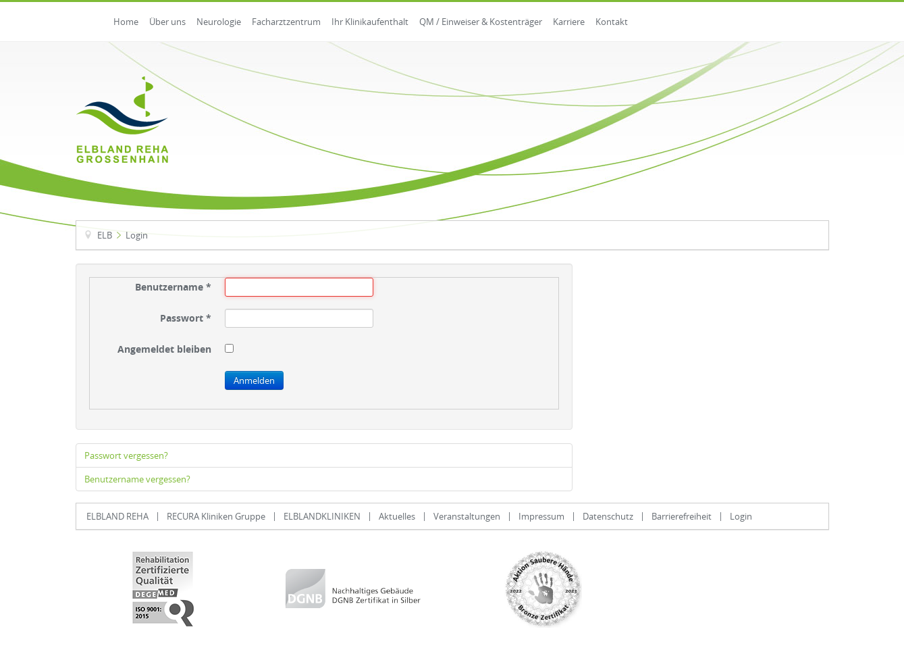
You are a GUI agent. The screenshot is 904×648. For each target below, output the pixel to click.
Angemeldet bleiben (164, 349)
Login (741, 516)
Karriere (569, 22)
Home (125, 22)
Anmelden (254, 380)
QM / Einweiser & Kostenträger (480, 22)
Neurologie (218, 22)
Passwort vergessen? (126, 455)
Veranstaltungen (466, 516)
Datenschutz (608, 516)
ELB (104, 235)
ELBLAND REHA (117, 516)
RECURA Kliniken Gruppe (216, 516)
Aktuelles (397, 516)
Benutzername (173, 287)
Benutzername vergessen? (137, 479)
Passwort (185, 318)
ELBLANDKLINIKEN (322, 516)
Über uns (167, 22)
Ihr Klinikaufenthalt (369, 22)
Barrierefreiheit (682, 516)
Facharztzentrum (286, 22)
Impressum (541, 516)
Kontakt (611, 22)
